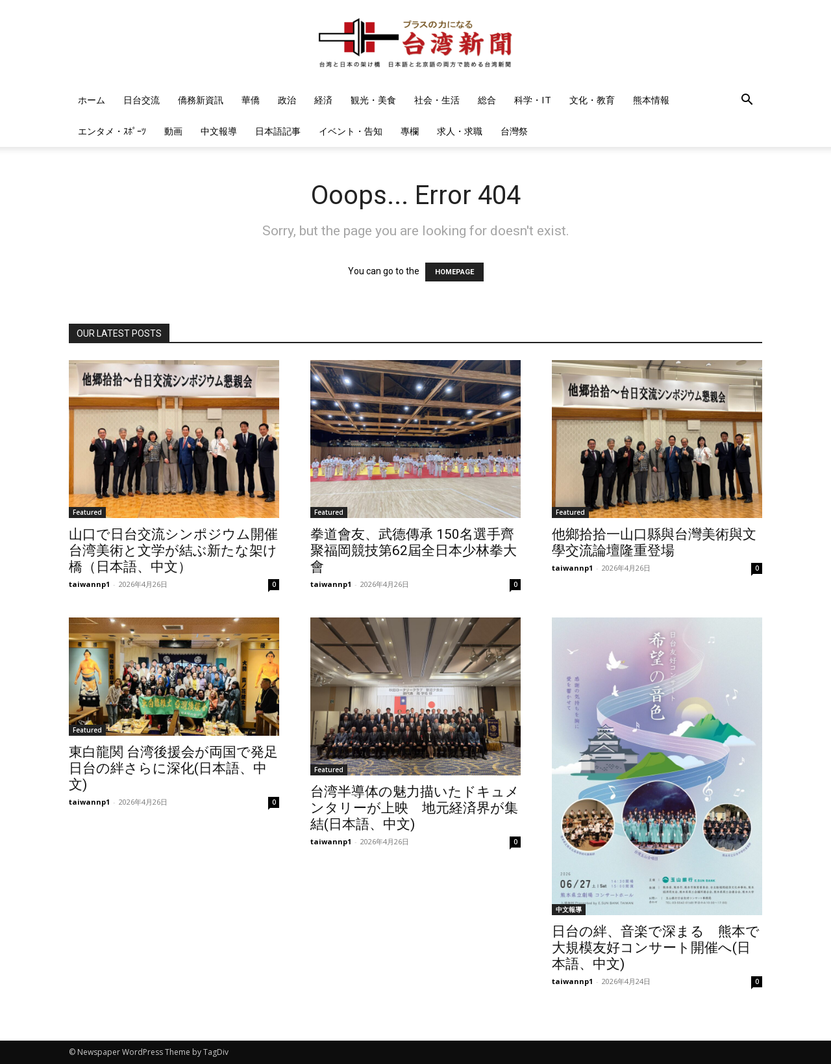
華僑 (251, 99)
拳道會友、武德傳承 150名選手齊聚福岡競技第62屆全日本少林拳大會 (413, 550)
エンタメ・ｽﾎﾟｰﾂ (112, 130)
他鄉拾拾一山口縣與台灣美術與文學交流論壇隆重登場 (654, 542)
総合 (487, 99)
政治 (287, 99)
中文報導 (219, 130)
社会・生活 (437, 99)
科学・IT (532, 99)
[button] (746, 101)
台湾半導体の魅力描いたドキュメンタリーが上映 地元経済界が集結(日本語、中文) (414, 808)
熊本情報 (651, 99)
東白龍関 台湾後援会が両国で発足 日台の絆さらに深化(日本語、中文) (180, 768)
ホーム (91, 99)
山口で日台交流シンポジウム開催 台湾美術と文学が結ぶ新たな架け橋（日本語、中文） (173, 550)
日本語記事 (278, 130)
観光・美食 (373, 99)
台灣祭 (514, 130)
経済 (323, 99)
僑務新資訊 (200, 99)
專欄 (410, 130)
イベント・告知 (350, 130)
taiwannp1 (89, 584)
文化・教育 (592, 99)
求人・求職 (459, 130)
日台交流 (141, 99)
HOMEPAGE (454, 272)
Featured (87, 512)
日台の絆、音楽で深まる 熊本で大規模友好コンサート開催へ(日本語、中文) (656, 948)
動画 (173, 130)
